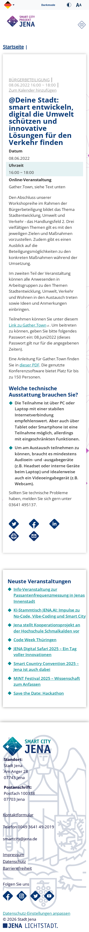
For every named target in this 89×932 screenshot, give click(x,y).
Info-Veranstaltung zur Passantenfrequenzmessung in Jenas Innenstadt (49, 595)
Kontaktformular (18, 814)
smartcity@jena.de (20, 839)
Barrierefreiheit (17, 868)
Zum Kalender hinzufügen (32, 90)
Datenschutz (14, 861)
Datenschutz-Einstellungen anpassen (36, 913)
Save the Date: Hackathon (39, 693)
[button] (9, 5)
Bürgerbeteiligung (29, 79)
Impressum (13, 854)
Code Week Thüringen (35, 639)
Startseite (13, 47)
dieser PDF (29, 365)
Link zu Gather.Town (29, 325)
